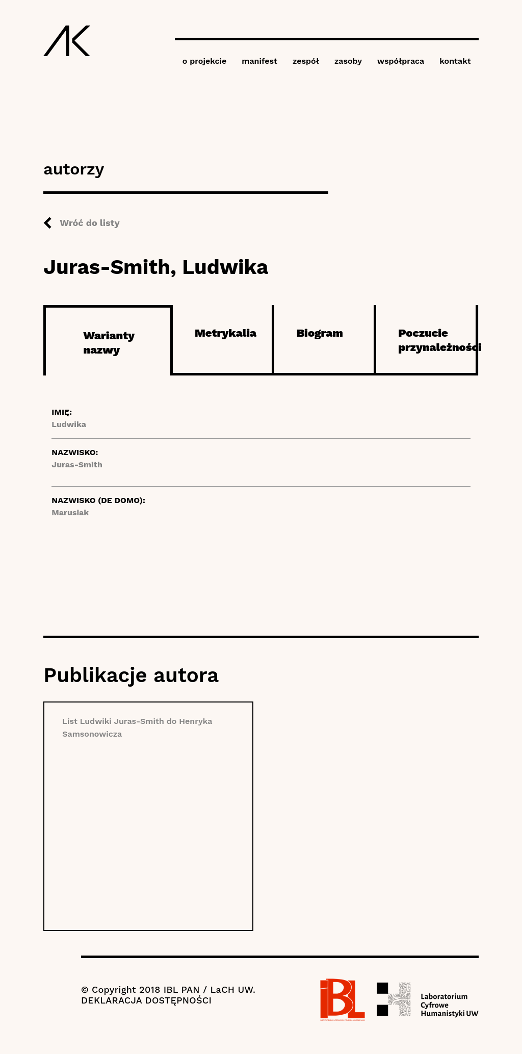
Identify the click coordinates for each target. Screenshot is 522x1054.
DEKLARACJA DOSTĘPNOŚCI (146, 1000)
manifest (259, 61)
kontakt (455, 61)
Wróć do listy (89, 222)
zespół (306, 61)
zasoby (348, 61)
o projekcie (204, 61)
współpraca (400, 61)
